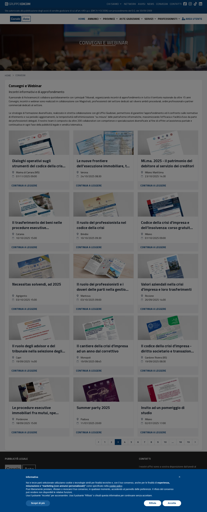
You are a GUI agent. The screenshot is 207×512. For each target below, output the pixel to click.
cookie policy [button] (115, 486)
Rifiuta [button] (152, 503)
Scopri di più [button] (38, 503)
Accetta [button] (172, 503)
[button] (179, 476)
